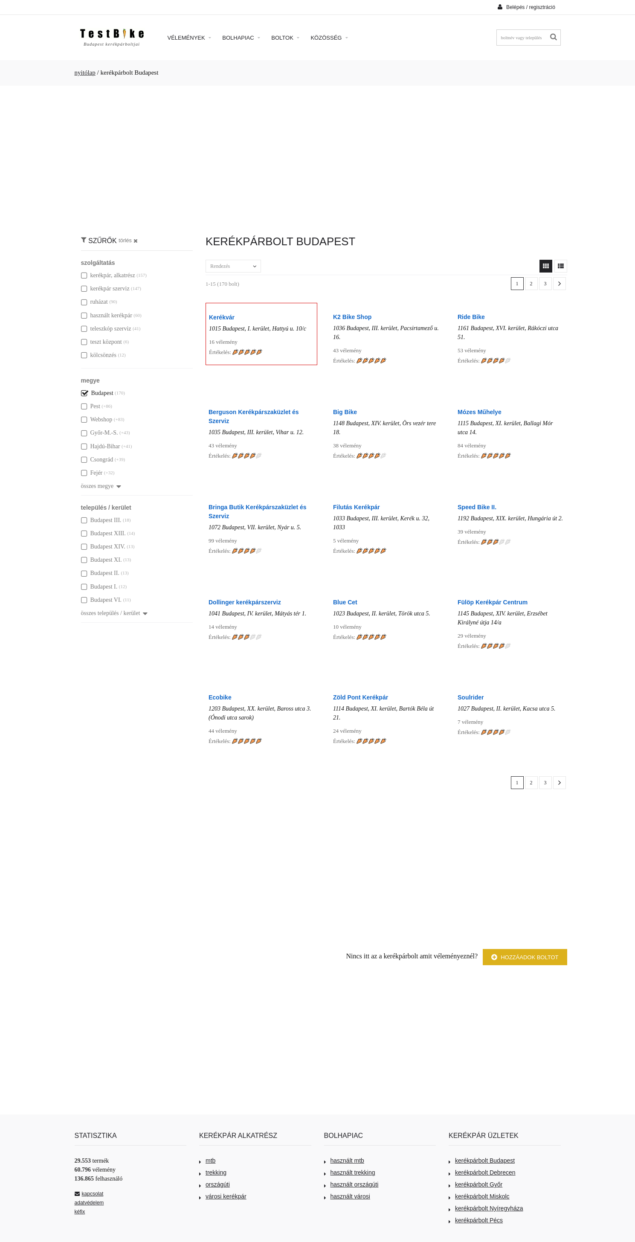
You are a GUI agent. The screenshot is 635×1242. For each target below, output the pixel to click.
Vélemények (190, 37)
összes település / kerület (114, 613)
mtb (207, 1160)
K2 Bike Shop (352, 316)
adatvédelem (89, 1203)
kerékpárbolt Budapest (482, 1160)
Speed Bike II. (477, 507)
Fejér (92, 473)
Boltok (285, 37)
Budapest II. (100, 573)
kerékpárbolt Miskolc (479, 1196)
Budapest (97, 393)
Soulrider (471, 697)
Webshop (97, 419)
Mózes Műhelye (480, 412)
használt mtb (344, 1160)
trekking (212, 1172)
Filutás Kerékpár (356, 507)
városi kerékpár (222, 1196)
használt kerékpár (106, 315)
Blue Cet (345, 602)
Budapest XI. (101, 560)
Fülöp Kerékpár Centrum (493, 602)
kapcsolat (89, 1194)
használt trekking (349, 1172)
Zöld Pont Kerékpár (360, 697)
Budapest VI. (101, 600)
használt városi (347, 1196)
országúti (214, 1184)
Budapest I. (99, 586)
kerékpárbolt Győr (475, 1184)
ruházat (94, 302)
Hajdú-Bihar (100, 446)
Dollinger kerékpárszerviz (245, 602)
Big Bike (345, 412)
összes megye (101, 486)
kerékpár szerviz (105, 288)
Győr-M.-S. (99, 432)
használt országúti (351, 1184)
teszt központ (101, 342)
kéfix (80, 1212)
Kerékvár (222, 317)
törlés (128, 241)
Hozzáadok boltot (525, 957)
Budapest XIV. (103, 546)
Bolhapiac (241, 37)
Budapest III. (101, 520)
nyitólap (85, 72)
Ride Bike (471, 316)
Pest (90, 406)
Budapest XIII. (103, 533)
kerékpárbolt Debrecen (482, 1172)
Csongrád (97, 459)
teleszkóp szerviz (106, 328)
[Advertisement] (318, 156)
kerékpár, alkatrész (108, 275)
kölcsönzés (98, 355)
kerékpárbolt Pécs (476, 1220)
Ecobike (220, 697)
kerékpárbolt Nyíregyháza (486, 1208)
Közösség (329, 37)
